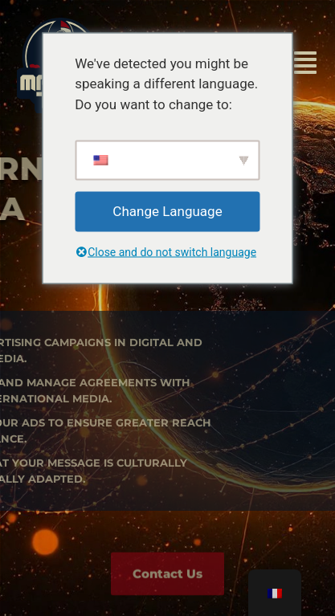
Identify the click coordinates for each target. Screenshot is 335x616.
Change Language (167, 211)
